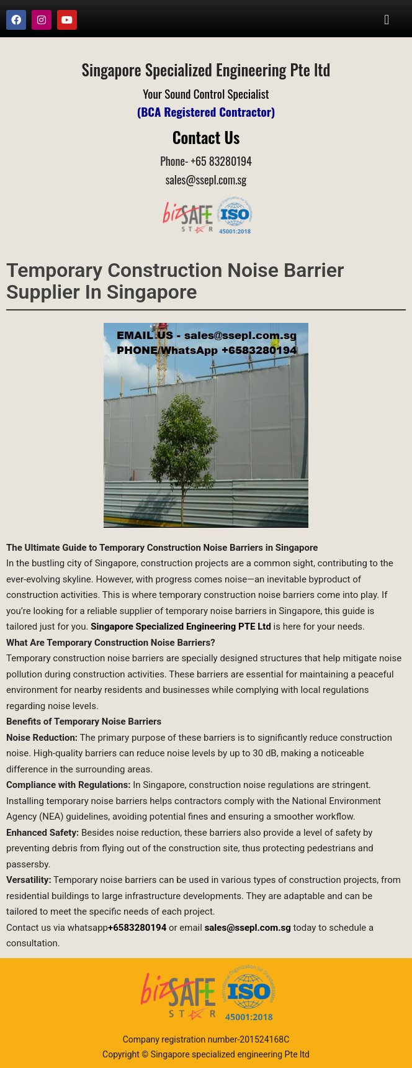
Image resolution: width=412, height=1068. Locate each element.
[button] (387, 19)
